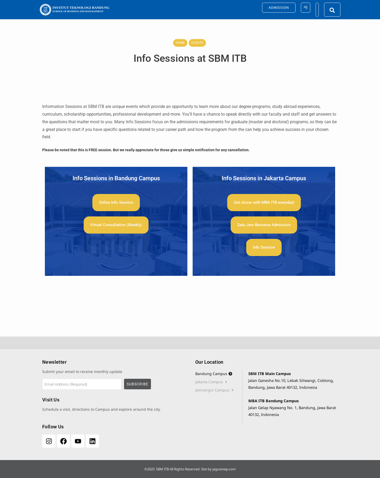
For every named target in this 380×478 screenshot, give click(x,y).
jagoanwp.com (224, 469)
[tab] (218, 374)
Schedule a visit (56, 409)
